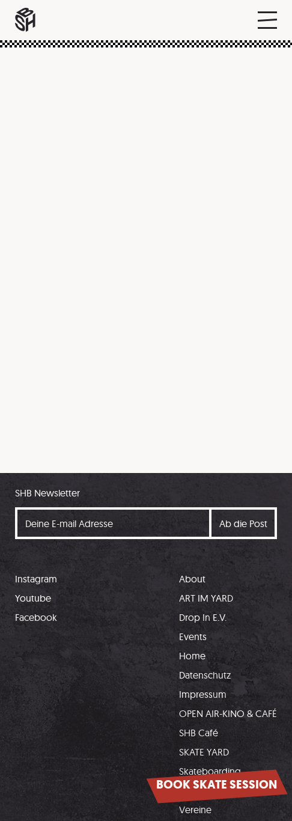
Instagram (36, 579)
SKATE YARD (204, 752)
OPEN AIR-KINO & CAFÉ (228, 713)
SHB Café (198, 733)
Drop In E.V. (203, 617)
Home (192, 656)
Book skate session (216, 785)
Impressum (203, 694)
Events (193, 636)
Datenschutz (205, 675)
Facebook (36, 617)
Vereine (195, 810)
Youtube (33, 598)
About (192, 579)
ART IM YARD (206, 598)
